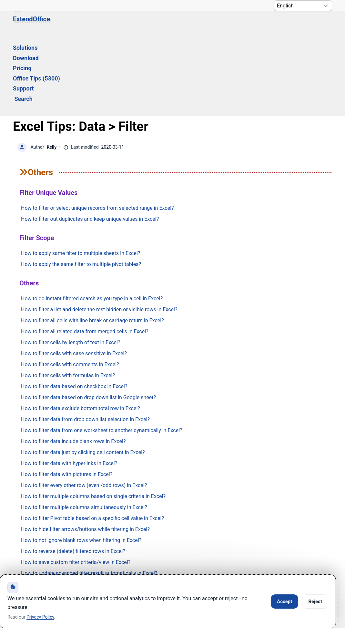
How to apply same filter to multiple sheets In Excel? (80, 176)
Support (238, 24)
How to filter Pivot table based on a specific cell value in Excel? (92, 441)
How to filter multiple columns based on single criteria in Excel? (93, 419)
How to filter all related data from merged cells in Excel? (84, 254)
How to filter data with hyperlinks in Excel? (69, 386)
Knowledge (78, 544)
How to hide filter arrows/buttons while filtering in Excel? (85, 452)
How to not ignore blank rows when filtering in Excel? (81, 463)
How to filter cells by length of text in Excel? (70, 265)
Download (120, 24)
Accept (284, 601)
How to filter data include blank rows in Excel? (73, 364)
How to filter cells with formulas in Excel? (68, 298)
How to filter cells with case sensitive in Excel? (74, 276)
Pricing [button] (151, 24)
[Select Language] (303, 5)
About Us (232, 544)
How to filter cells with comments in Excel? (70, 287)
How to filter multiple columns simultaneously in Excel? (84, 430)
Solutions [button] (85, 24)
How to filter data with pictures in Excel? (66, 397)
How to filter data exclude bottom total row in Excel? (80, 331)
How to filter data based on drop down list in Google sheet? (88, 320)
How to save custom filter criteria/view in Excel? (75, 485)
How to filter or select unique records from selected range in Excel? (97, 131)
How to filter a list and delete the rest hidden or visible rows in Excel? (99, 232)
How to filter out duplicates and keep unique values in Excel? (90, 142)
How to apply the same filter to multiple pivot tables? (81, 187)
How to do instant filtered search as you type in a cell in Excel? (92, 221)
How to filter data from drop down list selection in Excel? (85, 342)
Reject (315, 601)
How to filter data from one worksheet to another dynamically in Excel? (101, 353)
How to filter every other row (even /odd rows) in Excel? (84, 408)
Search (268, 24)
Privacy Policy (179, 544)
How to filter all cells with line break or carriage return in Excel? (92, 243)
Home (32, 544)
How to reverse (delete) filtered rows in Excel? (73, 474)
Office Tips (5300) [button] (194, 24)
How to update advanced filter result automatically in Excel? (89, 496)
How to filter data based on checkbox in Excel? (74, 309)
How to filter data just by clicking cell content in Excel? (83, 375)
